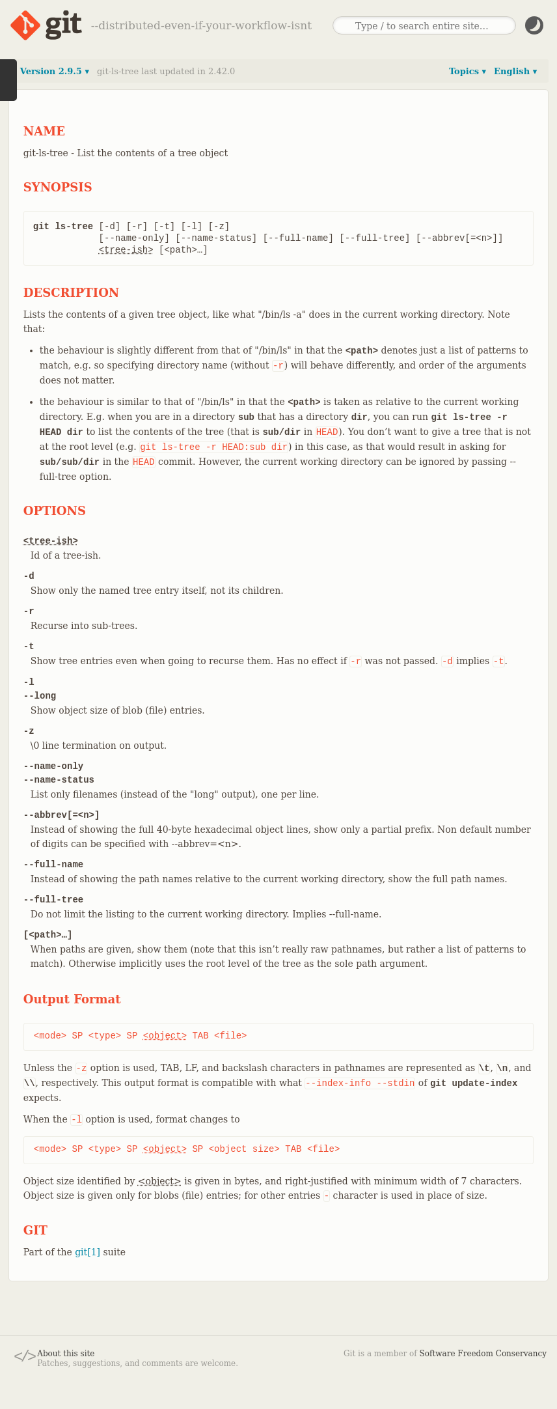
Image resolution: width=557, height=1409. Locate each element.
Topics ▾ (467, 71)
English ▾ (515, 71)
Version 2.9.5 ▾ (54, 71)
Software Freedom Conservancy (483, 1353)
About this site (65, 1353)
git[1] (87, 1252)
